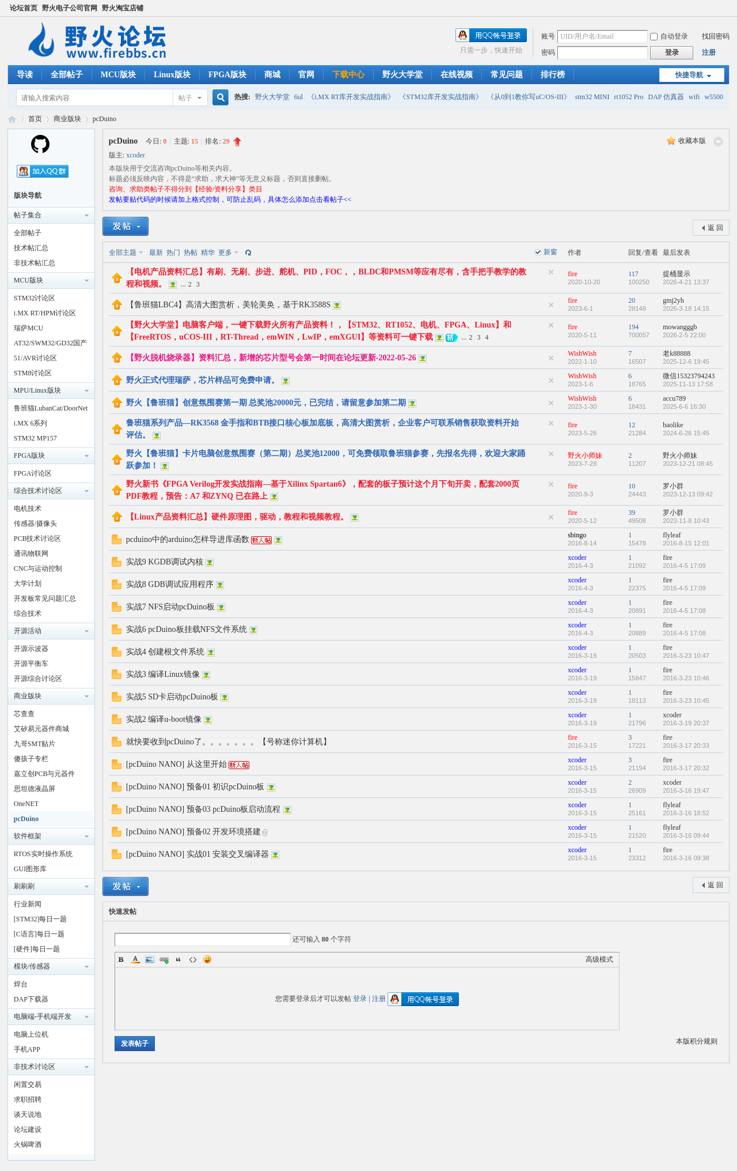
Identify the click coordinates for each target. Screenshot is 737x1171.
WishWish (582, 353)
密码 (548, 52)
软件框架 (27, 836)
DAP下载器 (31, 999)
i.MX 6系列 (31, 423)
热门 (173, 252)
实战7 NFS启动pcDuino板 (170, 607)
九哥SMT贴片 (35, 744)
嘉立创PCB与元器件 (44, 774)
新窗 (550, 252)
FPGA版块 (227, 74)
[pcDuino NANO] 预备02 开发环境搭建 (193, 831)
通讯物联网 (31, 553)
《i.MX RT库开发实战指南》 (350, 97)
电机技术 (27, 508)
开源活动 (27, 631)
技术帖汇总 (31, 248)
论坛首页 (23, 8)
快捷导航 (689, 75)
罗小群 (673, 486)
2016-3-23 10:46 (686, 678)
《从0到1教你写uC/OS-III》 (529, 97)
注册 (709, 52)
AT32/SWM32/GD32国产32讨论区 (50, 345)
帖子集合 (27, 215)
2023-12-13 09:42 (688, 494)
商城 (272, 74)
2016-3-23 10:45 (686, 700)
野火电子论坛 (12, 119)
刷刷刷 (24, 886)
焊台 (21, 984)
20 (631, 300)
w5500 (713, 97)
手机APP (27, 1049)
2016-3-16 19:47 (686, 790)
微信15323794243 (689, 376)
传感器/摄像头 (35, 523)
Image (149, 959)
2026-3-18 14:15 (686, 308)
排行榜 (553, 74)
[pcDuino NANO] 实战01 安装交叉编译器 (197, 854)
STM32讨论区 (35, 298)
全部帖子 (67, 74)
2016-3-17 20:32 (686, 768)
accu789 (674, 398)
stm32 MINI (592, 97)
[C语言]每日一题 (39, 934)
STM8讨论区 (33, 373)
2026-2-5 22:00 (684, 335)
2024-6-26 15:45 (686, 433)
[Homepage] (40, 151)
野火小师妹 (585, 455)
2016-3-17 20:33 (686, 745)
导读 (25, 74)
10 (631, 486)
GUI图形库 (30, 869)
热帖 (190, 252)
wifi (694, 97)
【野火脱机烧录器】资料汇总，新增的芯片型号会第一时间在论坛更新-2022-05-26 (271, 357)
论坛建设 (27, 1129)
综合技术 (27, 613)
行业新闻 (27, 904)
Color (135, 959)
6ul (298, 97)
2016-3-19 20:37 (686, 723)
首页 (35, 119)
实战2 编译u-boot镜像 (164, 719)
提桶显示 (676, 274)
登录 (360, 999)
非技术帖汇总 (34, 263)
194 (633, 327)
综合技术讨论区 (38, 491)
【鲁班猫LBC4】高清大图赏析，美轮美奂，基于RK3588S (228, 304)
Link (164, 959)
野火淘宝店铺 (122, 8)
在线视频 (456, 74)
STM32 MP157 (35, 438)
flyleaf (672, 535)
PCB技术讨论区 (38, 538)
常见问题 (507, 74)
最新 (156, 252)
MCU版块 (118, 74)
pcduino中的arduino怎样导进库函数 (187, 539)
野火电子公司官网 (69, 8)
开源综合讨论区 (38, 679)
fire (573, 274)
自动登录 (669, 36)
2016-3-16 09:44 (686, 835)
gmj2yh (673, 300)
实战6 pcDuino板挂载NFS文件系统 (186, 629)
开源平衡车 (31, 664)
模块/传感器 (32, 966)
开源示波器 (31, 649)
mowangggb (680, 327)
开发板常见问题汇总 (45, 598)
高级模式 (599, 959)
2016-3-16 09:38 (686, 857)
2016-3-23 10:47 (686, 655)
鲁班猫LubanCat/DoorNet (51, 408)
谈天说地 (27, 1114)
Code (193, 959)
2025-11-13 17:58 (688, 384)
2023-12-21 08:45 (688, 463)
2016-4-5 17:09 (684, 565)
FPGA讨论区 (33, 473)
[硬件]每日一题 (37, 949)
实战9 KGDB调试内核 (164, 562)
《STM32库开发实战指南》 (441, 97)
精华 (208, 252)
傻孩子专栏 (31, 759)
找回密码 (716, 36)
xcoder (135, 155)
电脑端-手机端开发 (42, 1016)
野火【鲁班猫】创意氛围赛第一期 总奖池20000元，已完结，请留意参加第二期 (266, 402)
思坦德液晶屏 (34, 789)
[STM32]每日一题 (40, 919)
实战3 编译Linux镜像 (163, 674)
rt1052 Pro (628, 97)
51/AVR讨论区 (35, 358)
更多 (225, 252)
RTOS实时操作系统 (43, 854)
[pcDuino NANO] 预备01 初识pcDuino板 (195, 786)
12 (631, 425)
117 (633, 274)
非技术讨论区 (34, 1067)
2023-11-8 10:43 (686, 520)
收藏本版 (692, 141)
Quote (178, 959)
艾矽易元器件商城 (41, 729)
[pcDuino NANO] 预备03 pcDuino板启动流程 (203, 809)
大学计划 (27, 583)
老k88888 (676, 353)
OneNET (26, 804)
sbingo (577, 535)
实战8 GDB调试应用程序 (170, 584)
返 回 (715, 228)
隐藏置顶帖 (551, 272)
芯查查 (24, 714)
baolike (673, 425)
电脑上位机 (31, 1034)
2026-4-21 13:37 (686, 281)
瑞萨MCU (28, 328)
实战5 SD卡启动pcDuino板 (172, 696)
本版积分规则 (696, 1041)
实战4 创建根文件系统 (165, 651)
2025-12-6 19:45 (686, 361)
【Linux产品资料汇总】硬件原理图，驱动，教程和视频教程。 (237, 517)
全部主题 (122, 252)
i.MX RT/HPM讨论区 (45, 313)
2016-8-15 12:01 (686, 543)
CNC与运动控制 (38, 568)
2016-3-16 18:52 (686, 812)
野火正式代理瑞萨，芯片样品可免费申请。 (202, 380)
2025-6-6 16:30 (684, 406)
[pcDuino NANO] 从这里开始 (176, 764)
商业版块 (67, 119)
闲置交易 (27, 1084)
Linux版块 (172, 74)
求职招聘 (27, 1099)
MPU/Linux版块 (37, 390)
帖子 (185, 98)
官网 (306, 74)
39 (631, 513)
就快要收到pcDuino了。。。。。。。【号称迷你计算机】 (228, 741)
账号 (548, 36)
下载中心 (348, 74)
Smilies (207, 959)
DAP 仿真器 (666, 97)
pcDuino (104, 119)
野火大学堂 (402, 74)
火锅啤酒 (27, 1144)
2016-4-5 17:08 (684, 610)
